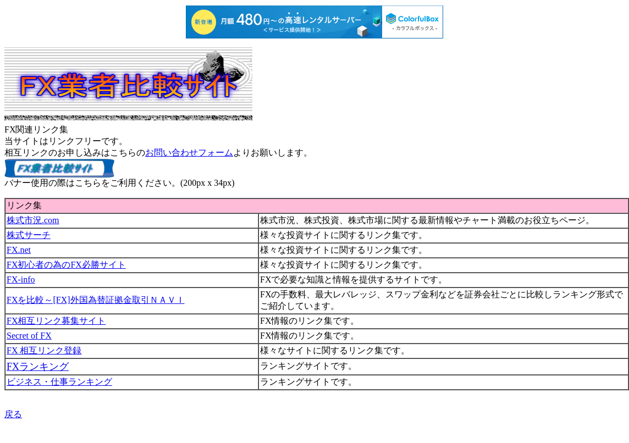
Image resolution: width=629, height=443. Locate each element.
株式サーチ (29, 235)
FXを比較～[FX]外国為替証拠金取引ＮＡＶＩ (96, 299)
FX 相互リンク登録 (44, 350)
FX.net (19, 249)
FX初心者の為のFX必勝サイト (66, 264)
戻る (13, 414)
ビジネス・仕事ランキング (59, 381)
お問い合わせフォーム (189, 152)
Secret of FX (29, 335)
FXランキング (38, 366)
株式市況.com (33, 220)
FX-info (21, 279)
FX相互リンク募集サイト (56, 320)
